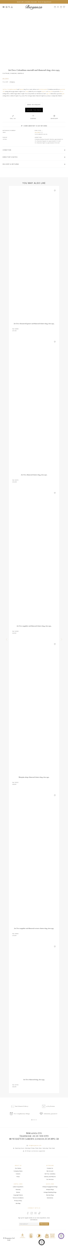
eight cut (48, 93)
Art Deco (5, 89)
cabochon (41, 89)
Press (18, 1176)
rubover (61, 91)
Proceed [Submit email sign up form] (44, 1224)
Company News (18, 1171)
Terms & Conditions (18, 1198)
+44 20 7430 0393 (40, 1136)
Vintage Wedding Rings (50, 1192)
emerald (15, 89)
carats (26, 91)
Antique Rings (50, 1189)
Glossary (18, 1189)
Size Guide (39, 132)
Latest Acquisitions (18, 1186)
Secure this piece (34, 110)
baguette (44, 91)
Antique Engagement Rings (49, 1186)
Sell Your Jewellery (50, 1174)
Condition (34, 150)
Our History (18, 1168)
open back (62, 89)
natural (45, 89)
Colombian (10, 89)
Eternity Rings (50, 1195)
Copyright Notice (18, 1195)
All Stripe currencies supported (35, 1151)
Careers (18, 1174)
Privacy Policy (18, 1200)
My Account (50, 1171)
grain (63, 93)
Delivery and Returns (50, 1176)
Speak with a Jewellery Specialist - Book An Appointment (34, 2)
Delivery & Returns (34, 164)
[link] (34, 256)
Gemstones (50, 1198)
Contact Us (50, 1168)
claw (4, 91)
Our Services (50, 1179)
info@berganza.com (35, 1145)
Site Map (18, 1203)
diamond (21, 89)
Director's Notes (34, 157)
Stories (18, 1192)
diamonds (50, 91)
